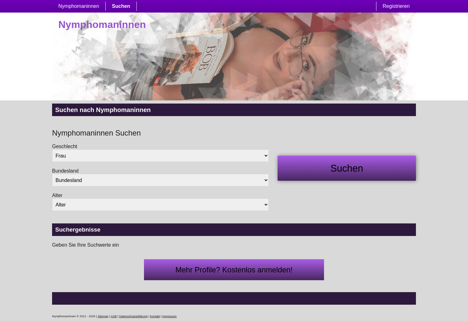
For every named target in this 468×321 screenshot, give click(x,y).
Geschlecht (64, 146)
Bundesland (65, 171)
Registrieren (396, 6)
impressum (169, 316)
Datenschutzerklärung (133, 316)
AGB (114, 316)
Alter (57, 195)
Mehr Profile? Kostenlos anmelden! (234, 269)
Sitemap (103, 316)
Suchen (121, 6)
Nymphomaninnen (78, 6)
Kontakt (155, 316)
